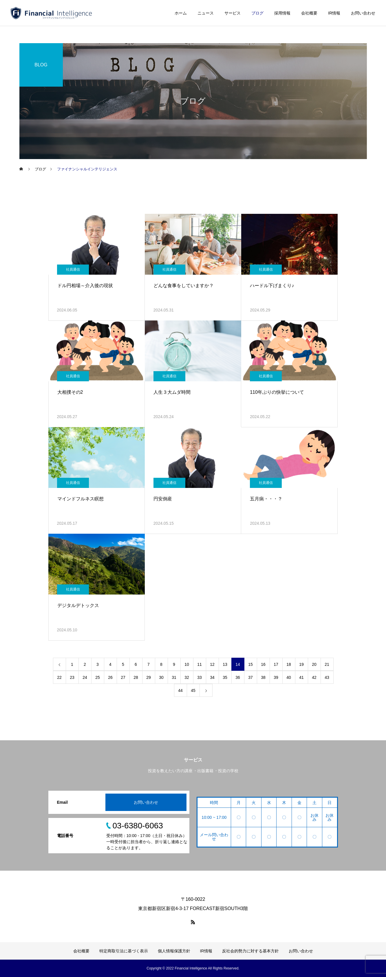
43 (327, 677)
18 (288, 664)
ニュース (205, 13)
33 (199, 677)
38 (263, 677)
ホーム (181, 13)
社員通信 (73, 269)
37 (250, 677)
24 (85, 677)
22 (59, 677)
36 (237, 677)
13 (225, 664)
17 (276, 664)
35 (225, 677)
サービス (232, 13)
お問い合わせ (363, 13)
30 (161, 677)
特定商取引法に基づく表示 (123, 951)
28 (135, 677)
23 (72, 677)
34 (212, 677)
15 (250, 664)
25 (97, 677)
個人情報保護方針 (174, 951)
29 (148, 677)
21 (327, 664)
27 (123, 677)
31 (174, 677)
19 (301, 664)
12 (212, 664)
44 (180, 690)
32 (186, 677)
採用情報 (282, 13)
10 (186, 664)
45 (193, 690)
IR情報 (334, 13)
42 (314, 677)
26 (110, 677)
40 (288, 677)
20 (314, 664)
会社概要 (309, 13)
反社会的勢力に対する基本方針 (250, 951)
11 (199, 664)
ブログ (257, 13)
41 (301, 677)
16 (263, 664)
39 (276, 677)
